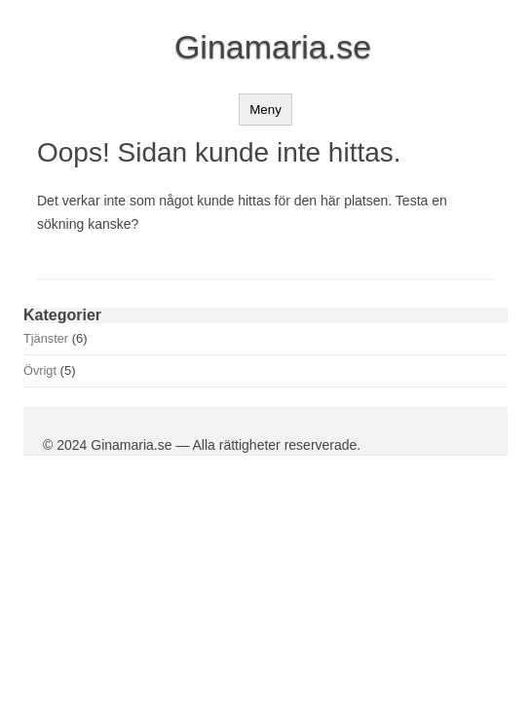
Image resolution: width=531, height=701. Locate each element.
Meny (265, 109)
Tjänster (45, 338)
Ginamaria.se (272, 46)
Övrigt (40, 370)
